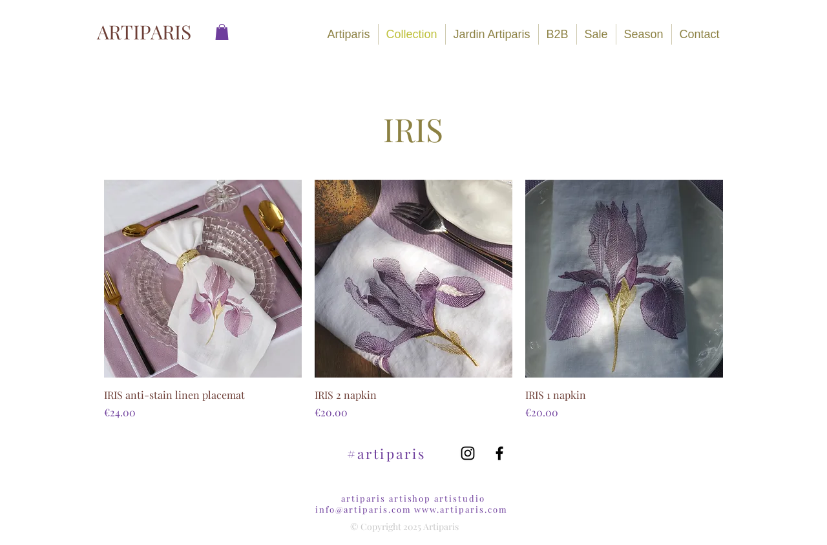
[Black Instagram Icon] (468, 453)
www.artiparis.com (460, 509)
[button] (643, 34)
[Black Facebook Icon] (499, 453)
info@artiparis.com (363, 509)
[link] (222, 32)
